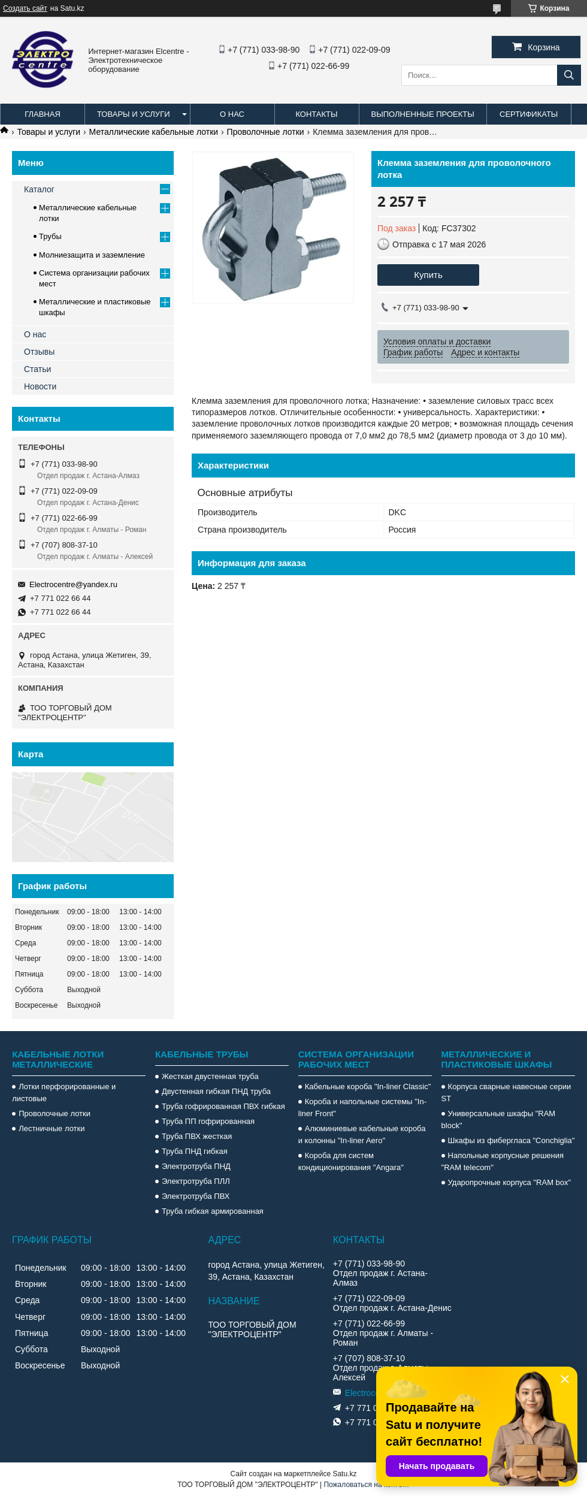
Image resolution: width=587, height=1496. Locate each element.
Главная (42, 114)
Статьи (37, 369)
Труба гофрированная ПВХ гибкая (223, 1106)
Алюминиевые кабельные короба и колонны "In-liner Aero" (362, 1134)
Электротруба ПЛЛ (196, 1181)
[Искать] (569, 75)
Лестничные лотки (51, 1128)
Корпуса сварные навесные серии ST (506, 1092)
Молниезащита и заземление (92, 254)
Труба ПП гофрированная (208, 1121)
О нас (232, 114)
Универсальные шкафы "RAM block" (498, 1119)
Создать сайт (25, 8)
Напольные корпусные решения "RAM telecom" (502, 1161)
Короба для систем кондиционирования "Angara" (351, 1161)
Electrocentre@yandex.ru (73, 584)
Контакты (316, 114)
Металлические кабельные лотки (154, 132)
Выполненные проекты (422, 114)
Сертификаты (529, 114)
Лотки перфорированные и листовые (64, 1092)
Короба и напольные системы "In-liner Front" (362, 1107)
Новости (40, 386)
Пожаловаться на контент (366, 1484)
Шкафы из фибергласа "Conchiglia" (511, 1140)
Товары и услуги (133, 114)
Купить (428, 275)
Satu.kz (344, 1474)
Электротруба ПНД (196, 1166)
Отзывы (39, 351)
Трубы (50, 236)
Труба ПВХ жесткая (197, 1136)
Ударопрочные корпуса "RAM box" (509, 1182)
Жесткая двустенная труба (210, 1076)
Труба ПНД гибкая (195, 1151)
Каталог (39, 189)
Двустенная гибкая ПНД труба (216, 1091)
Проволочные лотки (265, 132)
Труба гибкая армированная (213, 1211)
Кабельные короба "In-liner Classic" (368, 1086)
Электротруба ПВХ (195, 1196)
